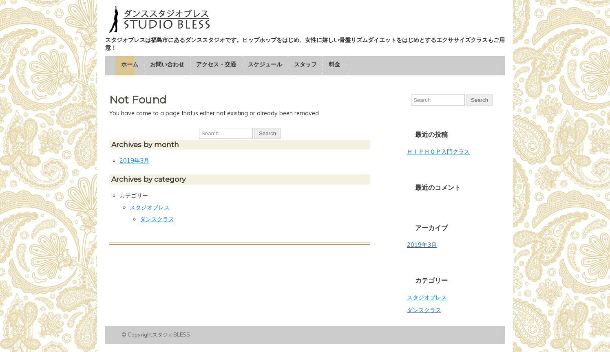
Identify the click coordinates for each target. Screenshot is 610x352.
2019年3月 (134, 160)
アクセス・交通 (216, 64)
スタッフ (305, 64)
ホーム (129, 64)
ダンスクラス (157, 219)
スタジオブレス (150, 207)
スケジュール (265, 64)
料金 (334, 64)
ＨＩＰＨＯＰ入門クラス (438, 151)
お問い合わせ (167, 64)
